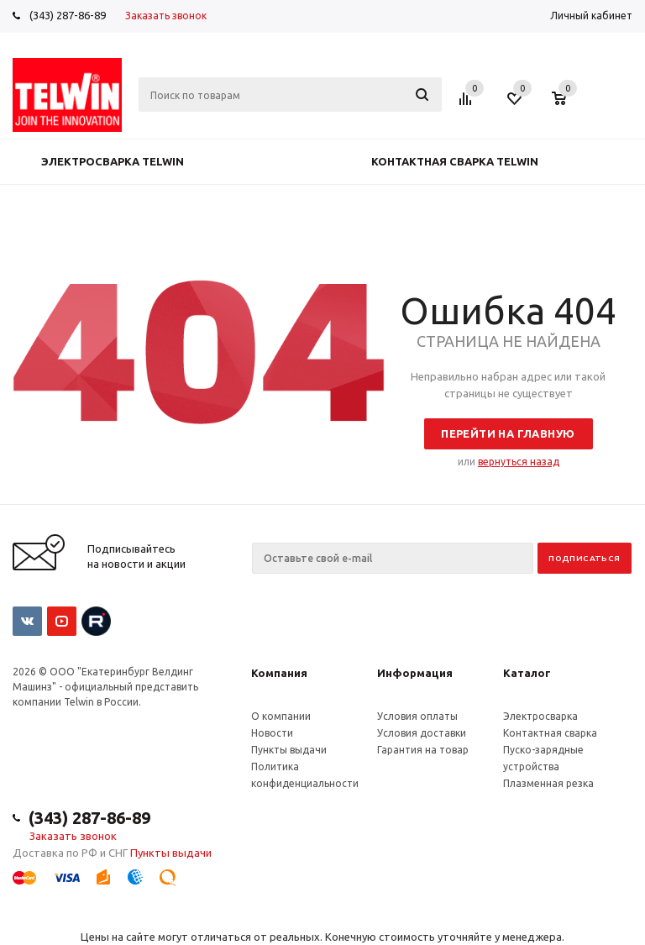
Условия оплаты (417, 716)
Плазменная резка (548, 783)
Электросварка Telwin (112, 161)
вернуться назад (518, 461)
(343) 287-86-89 (67, 15)
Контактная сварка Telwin (454, 161)
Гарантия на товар (423, 749)
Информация (415, 673)
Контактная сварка (550, 732)
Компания (279, 673)
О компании (281, 716)
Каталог (527, 673)
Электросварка (540, 716)
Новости (272, 732)
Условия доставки (421, 732)
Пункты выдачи (289, 749)
